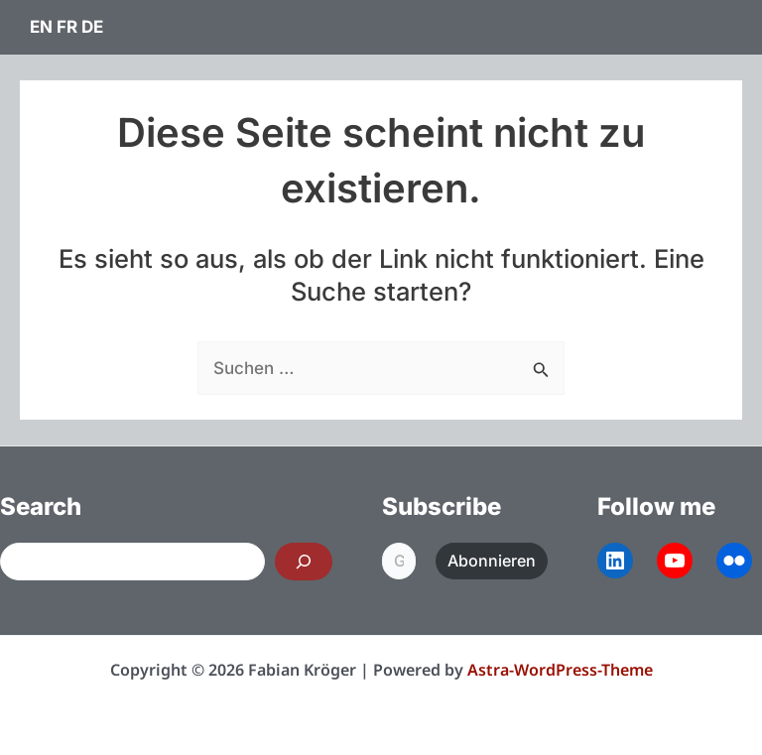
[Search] (303, 561)
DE (92, 27)
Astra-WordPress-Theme (560, 670)
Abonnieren (491, 560)
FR (67, 27)
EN (41, 27)
